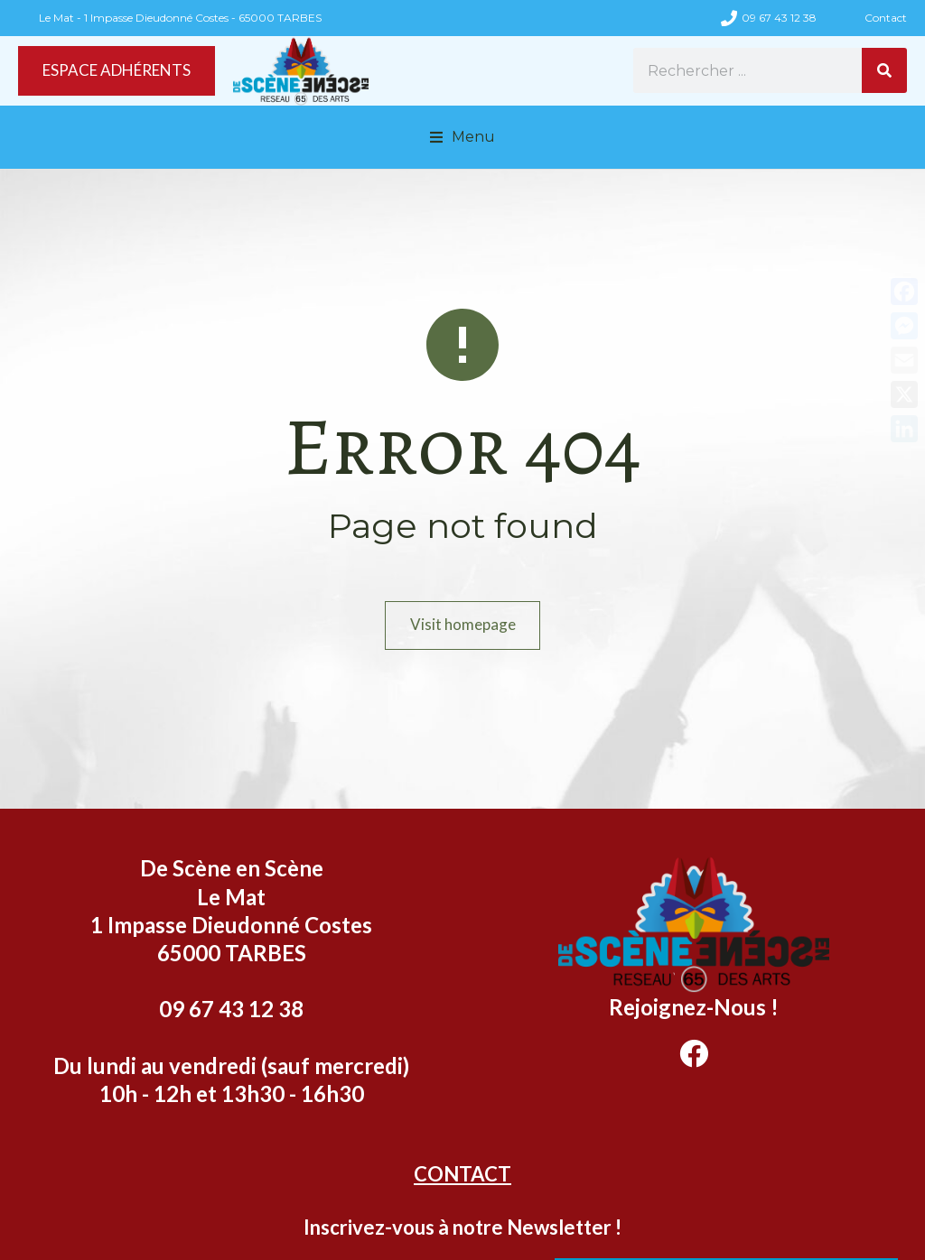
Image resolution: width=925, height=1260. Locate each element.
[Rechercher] (884, 70)
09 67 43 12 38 (779, 17)
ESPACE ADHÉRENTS (125, 70)
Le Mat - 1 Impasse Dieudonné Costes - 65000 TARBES (180, 17)
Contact (885, 17)
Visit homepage (463, 625)
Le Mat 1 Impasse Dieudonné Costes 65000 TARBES (231, 925)
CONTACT (462, 1174)
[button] (462, 137)
